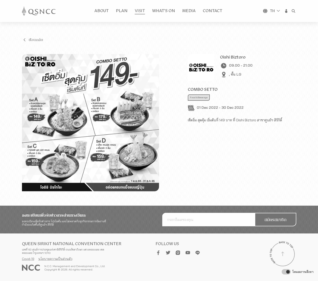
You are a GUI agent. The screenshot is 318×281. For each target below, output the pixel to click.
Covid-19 (28, 259)
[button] (286, 11)
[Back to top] (282, 254)
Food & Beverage (199, 97)
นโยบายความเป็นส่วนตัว (55, 259)
